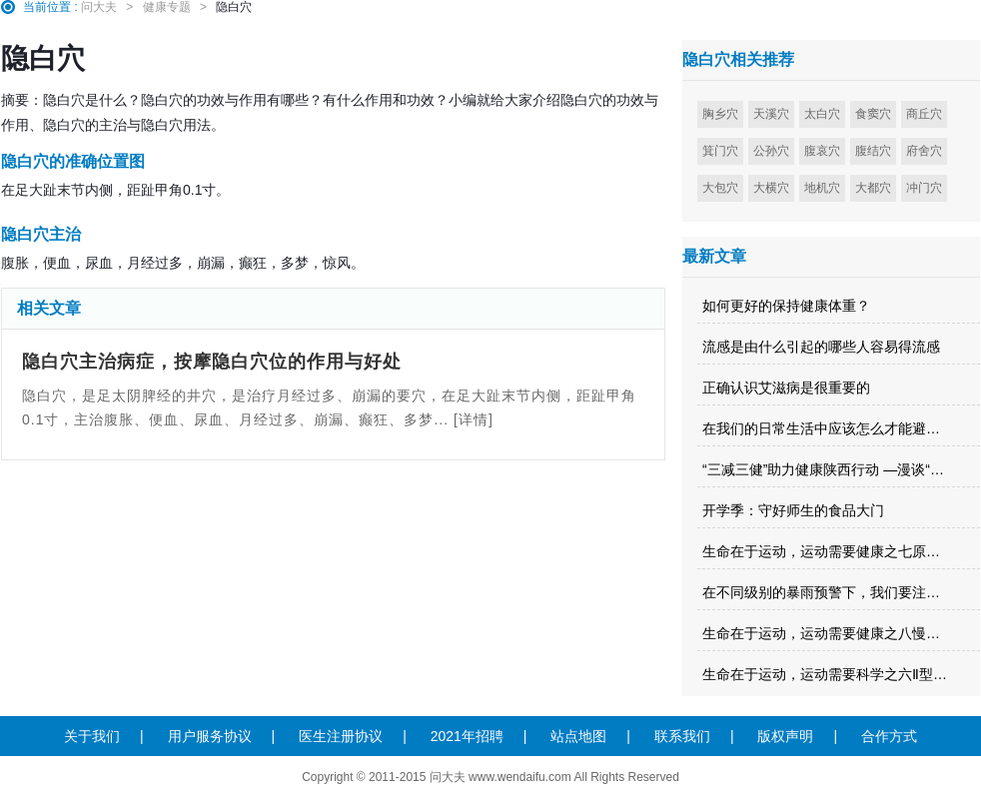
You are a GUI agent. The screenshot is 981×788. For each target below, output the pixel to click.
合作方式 (889, 736)
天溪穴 (771, 114)
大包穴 (720, 188)
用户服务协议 (210, 736)
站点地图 (578, 736)
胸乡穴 (720, 114)
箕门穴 (720, 151)
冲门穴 (924, 188)
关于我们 (92, 736)
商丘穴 (924, 114)
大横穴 (771, 188)
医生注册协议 (341, 736)
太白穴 (822, 114)
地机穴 (822, 188)
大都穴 (873, 188)
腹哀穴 (822, 151)
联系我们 (682, 736)
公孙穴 (771, 151)
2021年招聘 (467, 736)
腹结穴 (873, 151)
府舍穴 (924, 151)
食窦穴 (873, 114)
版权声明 (785, 736)
